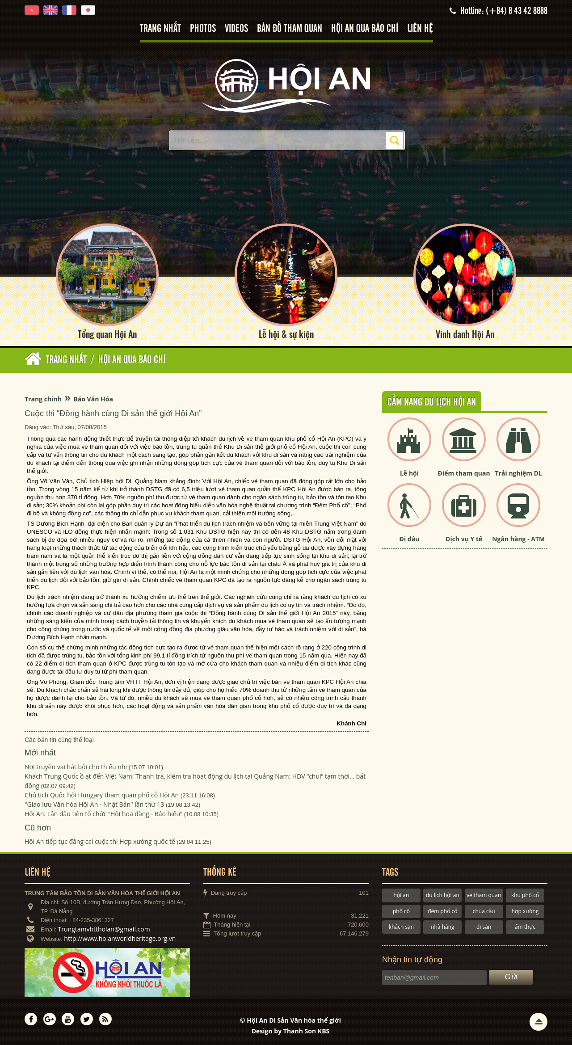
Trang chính (43, 399)
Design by (291, 1031)
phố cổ (401, 911)
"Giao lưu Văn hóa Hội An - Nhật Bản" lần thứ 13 (94, 804)
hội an (401, 895)
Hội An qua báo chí (364, 29)
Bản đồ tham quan (289, 29)
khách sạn (401, 927)
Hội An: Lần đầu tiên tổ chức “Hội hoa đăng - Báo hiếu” (103, 813)
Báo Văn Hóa (93, 399)
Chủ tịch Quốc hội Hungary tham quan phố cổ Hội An (102, 795)
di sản (483, 927)
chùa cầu (484, 911)
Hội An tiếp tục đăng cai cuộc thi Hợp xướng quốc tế (100, 841)
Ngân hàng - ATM (518, 539)
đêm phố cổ (442, 911)
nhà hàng (442, 927)
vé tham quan (484, 895)
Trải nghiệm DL (518, 473)
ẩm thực (525, 927)
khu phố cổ (525, 895)
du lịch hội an (442, 895)
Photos (203, 29)
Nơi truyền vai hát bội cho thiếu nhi (76, 767)
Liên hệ (420, 29)
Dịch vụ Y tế (464, 539)
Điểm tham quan (464, 473)
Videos (236, 29)
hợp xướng (525, 911)
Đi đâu (410, 539)
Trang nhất (160, 29)
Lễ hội (409, 473)
